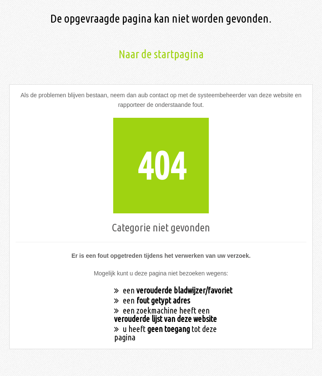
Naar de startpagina (161, 53)
